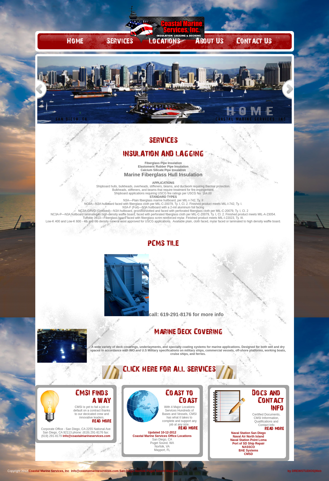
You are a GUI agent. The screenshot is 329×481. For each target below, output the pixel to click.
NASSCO (248, 447)
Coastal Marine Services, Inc (49, 471)
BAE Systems (248, 450)
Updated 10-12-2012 (162, 432)
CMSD (248, 454)
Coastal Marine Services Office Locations (162, 436)
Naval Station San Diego (248, 433)
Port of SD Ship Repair (248, 443)
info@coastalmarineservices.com (86, 436)
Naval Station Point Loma (248, 440)
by (289, 471)
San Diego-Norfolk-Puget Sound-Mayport (148, 471)
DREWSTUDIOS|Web (306, 471)
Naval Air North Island (248, 436)
